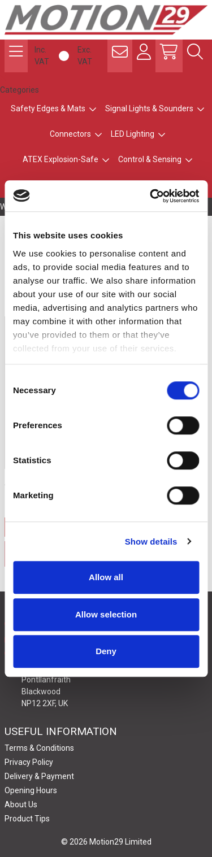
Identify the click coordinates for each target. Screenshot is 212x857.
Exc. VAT (84, 55)
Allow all (106, 577)
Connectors (70, 133)
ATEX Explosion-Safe (60, 159)
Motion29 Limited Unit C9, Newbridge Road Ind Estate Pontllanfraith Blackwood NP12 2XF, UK (75, 679)
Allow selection (106, 614)
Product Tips (27, 818)
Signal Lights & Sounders (149, 108)
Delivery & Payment (39, 776)
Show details (151, 541)
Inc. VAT (41, 55)
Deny (106, 651)
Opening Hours (31, 790)
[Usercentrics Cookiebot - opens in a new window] (151, 196)
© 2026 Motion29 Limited (106, 841)
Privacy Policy (29, 762)
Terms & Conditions (39, 747)
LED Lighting (132, 133)
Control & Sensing (149, 159)
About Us (21, 804)
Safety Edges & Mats (48, 108)
